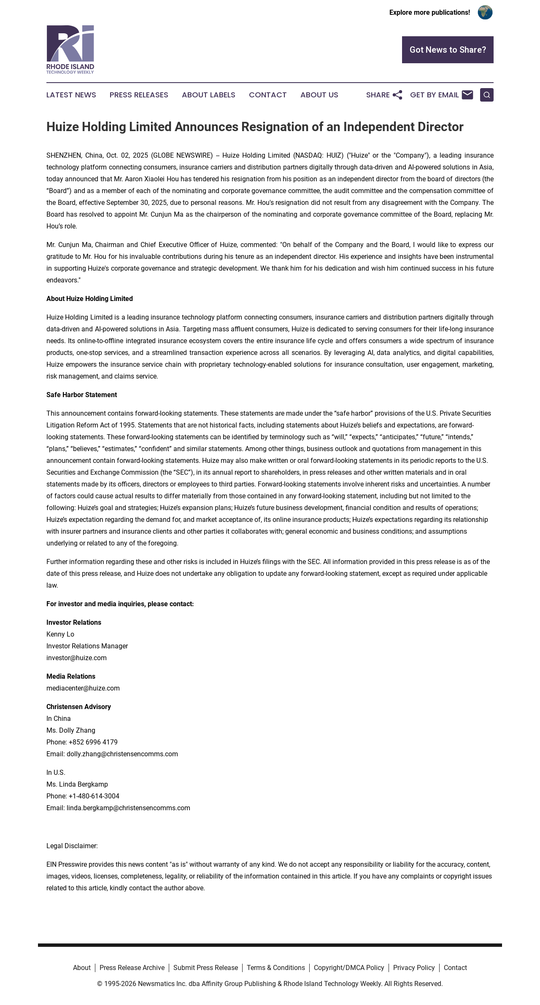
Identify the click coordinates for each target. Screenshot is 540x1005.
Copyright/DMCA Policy (349, 968)
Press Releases (139, 94)
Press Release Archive (132, 968)
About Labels (208, 94)
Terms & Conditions (276, 968)
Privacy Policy (414, 968)
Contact (268, 94)
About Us (319, 94)
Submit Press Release (205, 968)
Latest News (71, 94)
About (82, 968)
